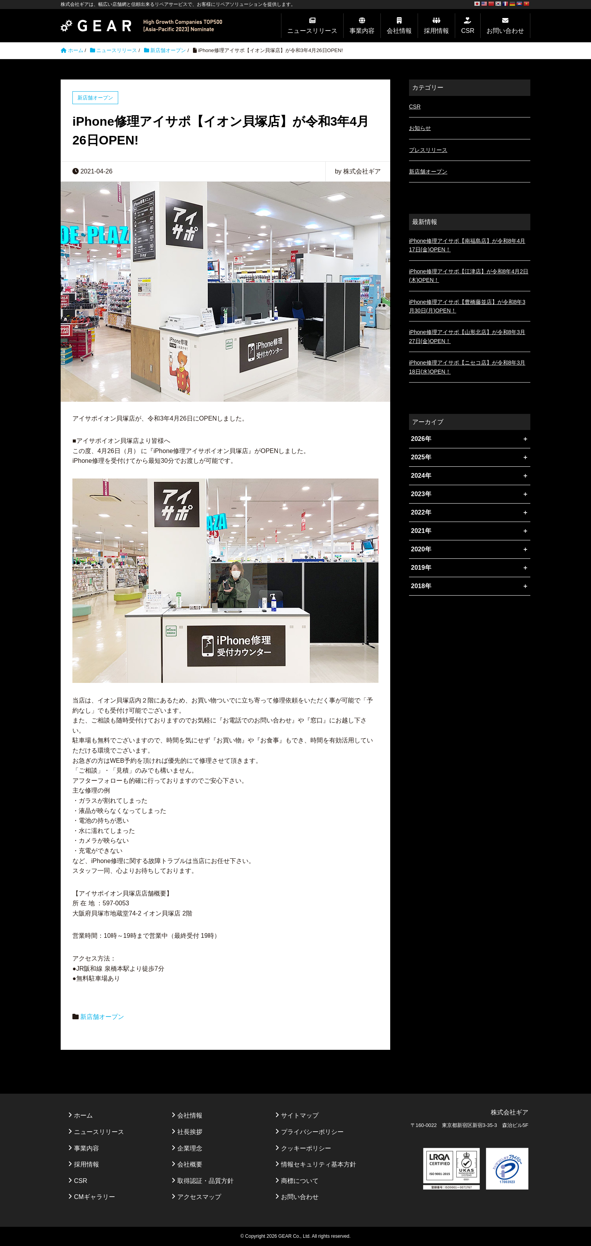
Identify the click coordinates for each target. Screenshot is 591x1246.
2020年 (421, 549)
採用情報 (436, 30)
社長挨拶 (189, 1132)
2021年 (421, 530)
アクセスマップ (199, 1197)
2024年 (421, 475)
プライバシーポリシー (312, 1132)
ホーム (83, 1115)
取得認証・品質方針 (205, 1180)
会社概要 (189, 1164)
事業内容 (362, 30)
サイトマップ (300, 1115)
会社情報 (399, 30)
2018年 (421, 586)
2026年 (421, 438)
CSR (467, 30)
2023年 (421, 494)
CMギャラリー (94, 1197)
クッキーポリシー (306, 1148)
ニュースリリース (312, 30)
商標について (300, 1180)
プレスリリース (428, 150)
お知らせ (420, 128)
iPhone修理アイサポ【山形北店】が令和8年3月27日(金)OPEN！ (467, 336)
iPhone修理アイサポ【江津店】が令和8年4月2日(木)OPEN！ (468, 275)
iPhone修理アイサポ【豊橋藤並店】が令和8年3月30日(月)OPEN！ (467, 306)
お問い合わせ (505, 30)
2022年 (421, 512)
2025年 (421, 457)
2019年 (421, 567)
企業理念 (189, 1148)
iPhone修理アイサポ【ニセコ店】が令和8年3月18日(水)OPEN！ (467, 366)
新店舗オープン (168, 50)
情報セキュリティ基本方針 (318, 1164)
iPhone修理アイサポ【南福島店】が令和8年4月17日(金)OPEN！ (467, 245)
